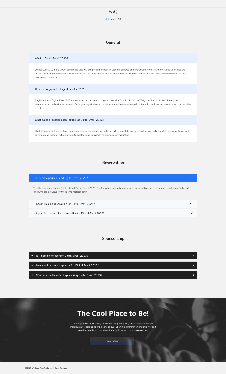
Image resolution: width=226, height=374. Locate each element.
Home (110, 19)
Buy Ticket (112, 341)
